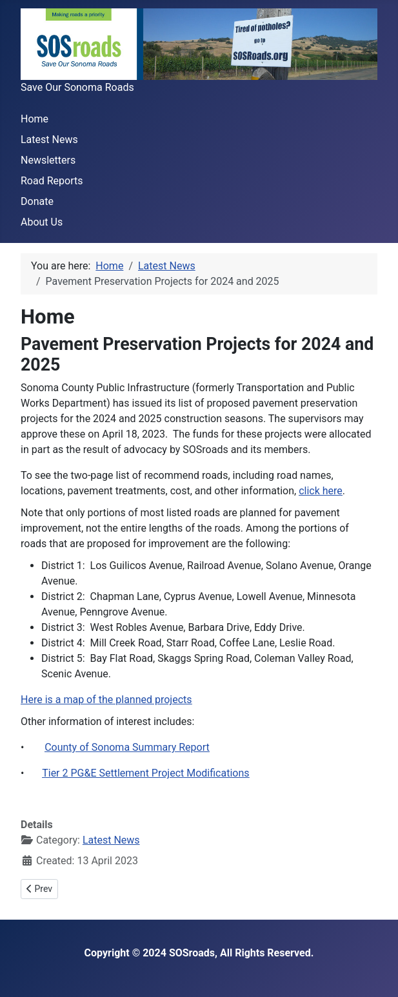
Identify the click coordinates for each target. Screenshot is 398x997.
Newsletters (48, 160)
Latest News (49, 139)
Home (34, 119)
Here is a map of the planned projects (106, 699)
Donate (37, 201)
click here (321, 491)
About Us (42, 222)
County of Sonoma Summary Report (127, 747)
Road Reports (52, 181)
